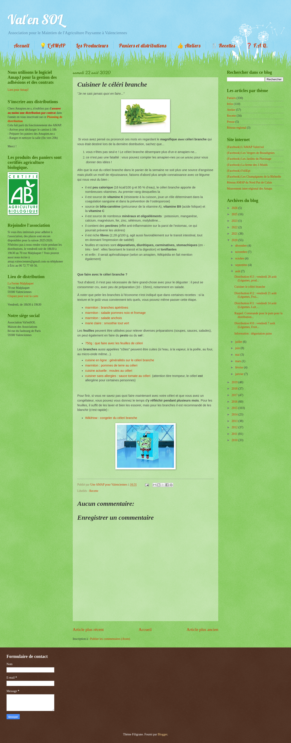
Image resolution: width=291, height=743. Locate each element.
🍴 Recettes (223, 45)
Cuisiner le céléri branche (249, 286)
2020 (234, 240)
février (239, 367)
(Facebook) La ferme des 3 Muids (247, 164)
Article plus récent (88, 629)
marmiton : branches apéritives (106, 307)
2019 (234, 382)
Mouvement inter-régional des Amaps (249, 188)
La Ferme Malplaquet (21, 283)
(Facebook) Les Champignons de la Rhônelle (254, 176)
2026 (234, 208)
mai (237, 354)
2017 (234, 395)
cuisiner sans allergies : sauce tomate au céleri (117, 376)
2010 (234, 440)
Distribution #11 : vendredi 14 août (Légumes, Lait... (255, 305)
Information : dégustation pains (253, 333)
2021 (234, 233)
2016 (234, 401)
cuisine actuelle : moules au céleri (108, 370)
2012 (234, 427)
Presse (231, 121)
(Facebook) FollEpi (238, 170)
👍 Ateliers (188, 45)
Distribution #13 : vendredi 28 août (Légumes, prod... (255, 278)
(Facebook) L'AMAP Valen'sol (245, 147)
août (238, 271)
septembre (241, 265)
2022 (234, 227)
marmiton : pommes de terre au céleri (111, 365)
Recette (93, 491)
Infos (230, 104)
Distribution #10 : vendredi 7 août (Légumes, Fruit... (254, 325)
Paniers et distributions (142, 45)
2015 (234, 408)
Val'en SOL (35, 19)
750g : (90, 343)
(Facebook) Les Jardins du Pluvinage (249, 158)
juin (238, 348)
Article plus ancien (202, 629)
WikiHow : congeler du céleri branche (111, 418)
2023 (234, 220)
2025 (234, 214)
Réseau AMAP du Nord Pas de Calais (249, 182)
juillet (239, 341)
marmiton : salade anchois (103, 318)
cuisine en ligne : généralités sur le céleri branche (119, 360)
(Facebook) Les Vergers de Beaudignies (250, 153)
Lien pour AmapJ (18, 89)
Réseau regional (236, 127)
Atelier (231, 109)
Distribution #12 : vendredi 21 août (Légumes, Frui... (255, 295)
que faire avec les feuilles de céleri (119, 343)
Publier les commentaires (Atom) (110, 638)
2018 (234, 388)
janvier (239, 374)
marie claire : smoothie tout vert (107, 323)
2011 (234, 433)
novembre (241, 252)
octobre (240, 258)
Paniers (231, 98)
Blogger (162, 734)
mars (238, 361)
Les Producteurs (92, 45)
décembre (241, 245)
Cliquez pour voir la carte (23, 296)
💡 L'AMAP (52, 45)
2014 (234, 414)
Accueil (21, 45)
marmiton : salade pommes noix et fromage (115, 312)
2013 (234, 421)
